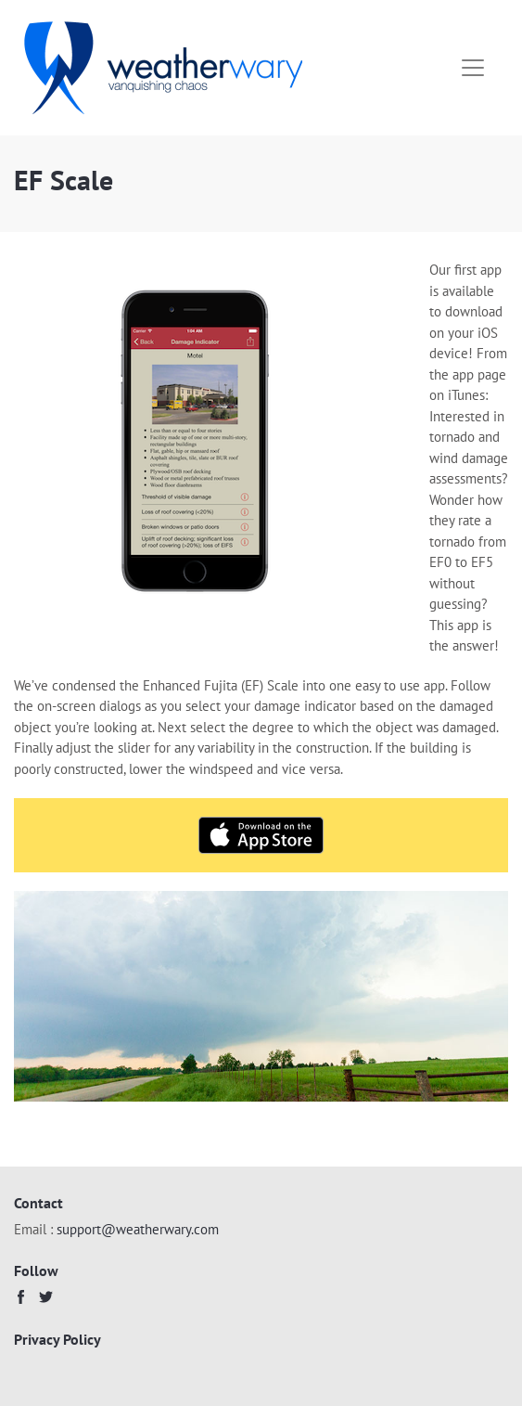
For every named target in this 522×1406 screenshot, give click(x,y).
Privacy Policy (57, 1339)
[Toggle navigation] (473, 67)
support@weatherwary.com (138, 1229)
